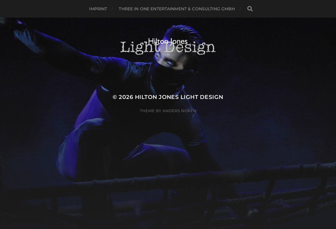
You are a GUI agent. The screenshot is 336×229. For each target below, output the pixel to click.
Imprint (98, 8)
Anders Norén (179, 110)
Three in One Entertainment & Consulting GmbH (177, 8)
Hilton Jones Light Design (179, 97)
